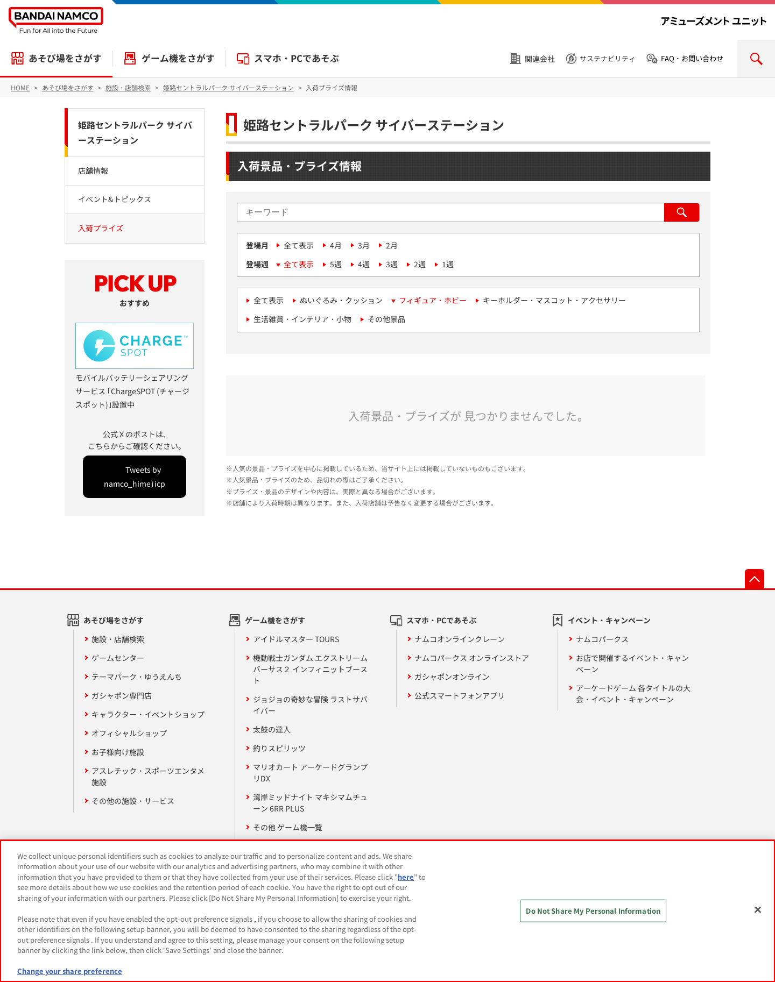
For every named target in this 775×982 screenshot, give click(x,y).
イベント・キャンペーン (609, 620)
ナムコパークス (602, 639)
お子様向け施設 (117, 751)
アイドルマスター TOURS (296, 639)
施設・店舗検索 (117, 639)
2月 (392, 245)
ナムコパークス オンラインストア (471, 657)
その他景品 (386, 319)
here (406, 877)
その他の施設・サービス (132, 800)
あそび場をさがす (65, 58)
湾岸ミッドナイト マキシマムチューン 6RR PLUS (310, 803)
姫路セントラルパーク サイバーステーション (135, 132)
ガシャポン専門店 (121, 695)
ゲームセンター (117, 657)
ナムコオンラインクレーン (459, 639)
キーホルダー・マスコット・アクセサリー (554, 300)
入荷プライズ (100, 228)
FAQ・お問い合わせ (692, 58)
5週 (336, 264)
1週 (448, 264)
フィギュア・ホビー (433, 300)
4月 (336, 245)
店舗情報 (93, 170)
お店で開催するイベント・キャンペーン (632, 663)
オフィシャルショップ (129, 733)
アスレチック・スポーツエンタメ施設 (148, 776)
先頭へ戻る (754, 578)
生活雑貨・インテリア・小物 (302, 319)
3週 (392, 264)
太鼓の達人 (272, 729)
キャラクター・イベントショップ (148, 714)
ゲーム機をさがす (178, 58)
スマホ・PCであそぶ (296, 58)
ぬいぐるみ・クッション (341, 300)
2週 (420, 264)
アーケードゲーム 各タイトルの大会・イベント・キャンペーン (633, 693)
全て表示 (299, 245)
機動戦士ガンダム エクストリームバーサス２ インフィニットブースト (310, 669)
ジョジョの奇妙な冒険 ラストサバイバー (310, 705)
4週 (364, 264)
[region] (387, 911)
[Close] (758, 909)
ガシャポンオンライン (452, 676)
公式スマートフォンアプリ (459, 695)
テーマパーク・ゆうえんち (136, 676)
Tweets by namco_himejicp (134, 476)
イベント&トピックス (114, 199)
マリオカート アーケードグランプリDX (310, 773)
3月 (364, 245)
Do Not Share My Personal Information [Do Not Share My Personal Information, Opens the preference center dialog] (593, 911)
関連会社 (540, 58)
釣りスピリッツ (279, 748)
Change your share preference (69, 971)
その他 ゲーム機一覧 (287, 827)
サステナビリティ (608, 58)
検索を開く (756, 58)
